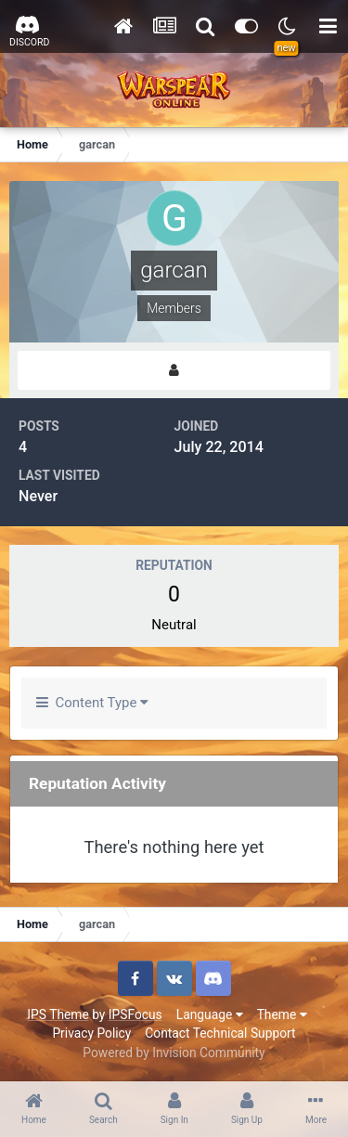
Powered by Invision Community (173, 1052)
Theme (282, 1014)
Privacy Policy (91, 1033)
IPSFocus (135, 1014)
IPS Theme (57, 1014)
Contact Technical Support (220, 1033)
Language (209, 1014)
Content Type (92, 702)
